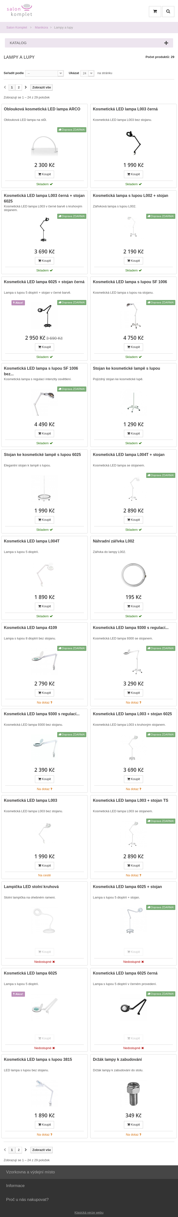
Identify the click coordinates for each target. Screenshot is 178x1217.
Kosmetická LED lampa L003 (30, 800)
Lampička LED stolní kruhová (31, 887)
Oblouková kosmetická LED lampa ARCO (42, 109)
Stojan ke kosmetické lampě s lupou (126, 368)
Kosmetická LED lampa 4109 (30, 628)
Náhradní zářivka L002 (113, 541)
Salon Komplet (16, 27)
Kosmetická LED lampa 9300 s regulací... (130, 628)
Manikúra (41, 27)
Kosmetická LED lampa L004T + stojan (129, 455)
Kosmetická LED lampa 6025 (30, 973)
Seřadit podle (14, 73)
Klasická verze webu (89, 1212)
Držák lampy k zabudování (117, 1059)
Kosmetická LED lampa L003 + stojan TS (130, 800)
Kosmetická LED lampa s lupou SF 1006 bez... (41, 371)
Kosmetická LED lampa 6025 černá (125, 973)
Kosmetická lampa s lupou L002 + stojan (130, 195)
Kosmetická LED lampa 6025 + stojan (127, 887)
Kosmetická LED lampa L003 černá (125, 109)
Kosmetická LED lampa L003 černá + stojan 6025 (44, 198)
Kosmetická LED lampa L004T (32, 541)
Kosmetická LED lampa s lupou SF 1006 (130, 282)
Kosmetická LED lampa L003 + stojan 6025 (132, 714)
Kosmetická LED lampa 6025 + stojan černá (44, 282)
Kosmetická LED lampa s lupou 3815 (38, 1059)
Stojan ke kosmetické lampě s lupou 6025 (42, 455)
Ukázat (74, 73)
